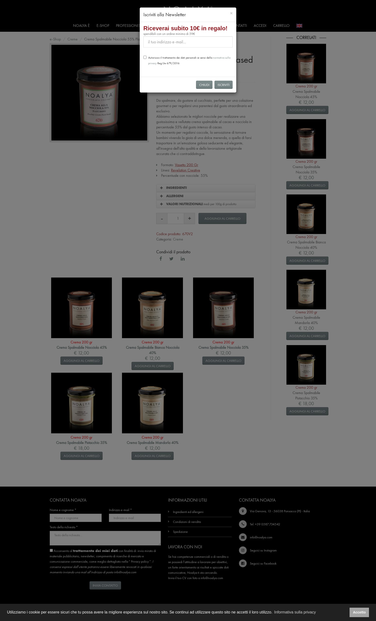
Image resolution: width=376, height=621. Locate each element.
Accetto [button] (359, 612)
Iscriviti (223, 85)
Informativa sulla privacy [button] (295, 612)
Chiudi (204, 85)
